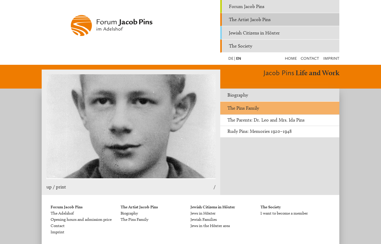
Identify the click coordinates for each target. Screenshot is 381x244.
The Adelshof (62, 213)
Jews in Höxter (203, 213)
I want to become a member (284, 213)
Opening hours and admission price (81, 219)
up (49, 187)
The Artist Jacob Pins (250, 19)
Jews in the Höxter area (210, 225)
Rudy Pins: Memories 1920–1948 (259, 131)
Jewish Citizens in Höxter (254, 33)
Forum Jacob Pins (246, 6)
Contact (310, 58)
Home (291, 58)
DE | (231, 58)
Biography (237, 95)
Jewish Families (203, 219)
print (61, 187)
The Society (240, 46)
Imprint (331, 58)
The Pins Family (243, 108)
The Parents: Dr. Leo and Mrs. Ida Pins (266, 120)
